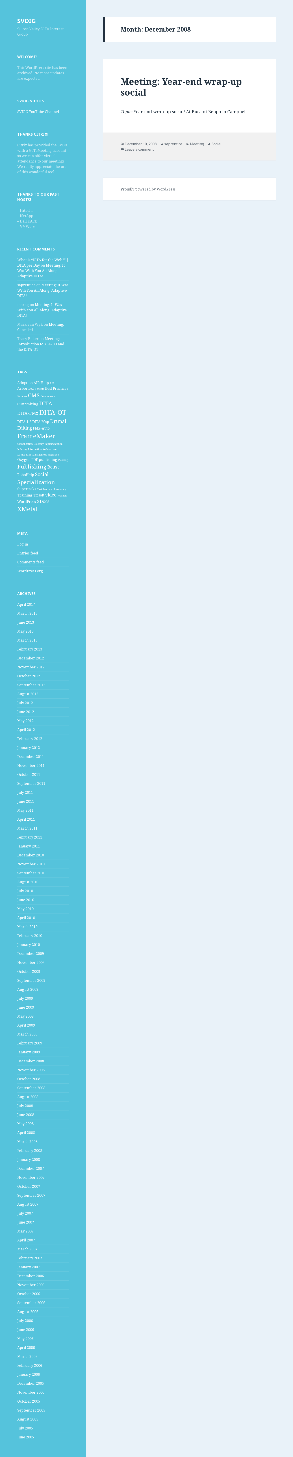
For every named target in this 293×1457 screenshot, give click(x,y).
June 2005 (25, 1437)
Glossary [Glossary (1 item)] (39, 443)
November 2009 (31, 962)
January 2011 (28, 846)
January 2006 (28, 1374)
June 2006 (25, 1329)
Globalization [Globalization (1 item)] (25, 443)
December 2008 (30, 1061)
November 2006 (31, 1284)
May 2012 (25, 720)
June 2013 (25, 622)
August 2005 (27, 1419)
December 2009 (30, 953)
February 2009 (29, 1043)
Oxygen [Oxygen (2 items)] (23, 459)
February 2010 (29, 935)
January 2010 (28, 944)
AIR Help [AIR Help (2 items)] (41, 382)
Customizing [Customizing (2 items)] (27, 404)
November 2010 (31, 864)
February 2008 (29, 1150)
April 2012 (26, 729)
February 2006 (29, 1365)
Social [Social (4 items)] (42, 474)
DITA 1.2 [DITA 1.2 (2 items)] (24, 421)
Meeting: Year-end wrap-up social (181, 86)
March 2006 (27, 1356)
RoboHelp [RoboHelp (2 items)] (25, 474)
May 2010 (25, 908)
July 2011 (25, 792)
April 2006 (26, 1347)
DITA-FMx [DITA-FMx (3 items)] (27, 413)
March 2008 (27, 1141)
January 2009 (28, 1052)
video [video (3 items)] (50, 495)
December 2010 (30, 855)
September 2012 (31, 685)
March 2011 (27, 828)
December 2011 (30, 756)
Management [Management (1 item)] (39, 454)
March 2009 (27, 1034)
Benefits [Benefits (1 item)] (39, 388)
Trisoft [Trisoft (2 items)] (38, 495)
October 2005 (28, 1401)
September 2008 (31, 1087)
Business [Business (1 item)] (22, 396)
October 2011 (28, 774)
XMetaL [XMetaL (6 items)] (28, 509)
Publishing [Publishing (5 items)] (31, 466)
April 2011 (26, 819)
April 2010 (26, 917)
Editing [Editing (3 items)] (24, 428)
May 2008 (25, 1123)
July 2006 (25, 1320)
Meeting (197, 143)
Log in (22, 544)
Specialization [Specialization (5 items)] (36, 482)
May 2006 (25, 1338)
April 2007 (26, 1240)
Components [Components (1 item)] (48, 396)
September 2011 (31, 783)
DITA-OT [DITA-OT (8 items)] (52, 412)
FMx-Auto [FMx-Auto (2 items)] (41, 428)
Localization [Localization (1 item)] (24, 454)
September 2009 (31, 980)
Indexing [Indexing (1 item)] (22, 449)
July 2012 (25, 702)
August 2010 (27, 881)
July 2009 (25, 998)
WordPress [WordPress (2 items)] (26, 501)
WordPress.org (30, 571)
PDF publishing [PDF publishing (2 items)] (44, 459)
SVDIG (26, 21)
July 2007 (25, 1213)
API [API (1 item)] (52, 383)
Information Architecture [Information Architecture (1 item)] (42, 449)
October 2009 (28, 971)
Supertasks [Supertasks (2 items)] (26, 488)
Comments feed (30, 562)
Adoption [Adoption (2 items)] (25, 382)
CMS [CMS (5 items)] (34, 395)
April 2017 (26, 604)
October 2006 (28, 1293)
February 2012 (29, 738)
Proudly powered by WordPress (148, 189)
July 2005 (25, 1428)
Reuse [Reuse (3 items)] (53, 467)
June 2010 (25, 899)
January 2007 (28, 1266)
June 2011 (25, 801)
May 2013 (25, 631)
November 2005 (31, 1392)
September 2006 (31, 1302)
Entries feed (27, 553)
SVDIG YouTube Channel (38, 111)
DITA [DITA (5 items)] (45, 403)
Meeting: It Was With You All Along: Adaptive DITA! (41, 270)
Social (216, 143)
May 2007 (25, 1231)
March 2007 (27, 1249)
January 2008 (28, 1159)
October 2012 (28, 676)
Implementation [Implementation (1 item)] (54, 443)
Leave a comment (139, 149)
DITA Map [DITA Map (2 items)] (40, 421)
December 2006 (30, 1275)
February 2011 (29, 837)
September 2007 (31, 1195)
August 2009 (27, 989)
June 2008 (25, 1114)
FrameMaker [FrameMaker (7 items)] (36, 436)
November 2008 (31, 1070)
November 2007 (31, 1177)
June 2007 (25, 1222)
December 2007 (30, 1168)
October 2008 (28, 1078)
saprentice (26, 284)
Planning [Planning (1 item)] (63, 460)
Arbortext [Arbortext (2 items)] (25, 388)
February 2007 (29, 1258)
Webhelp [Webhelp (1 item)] (62, 495)
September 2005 (31, 1410)
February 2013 (29, 649)
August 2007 (27, 1204)
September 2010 (31, 873)
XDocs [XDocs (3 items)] (43, 501)
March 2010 (27, 926)
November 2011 (31, 765)
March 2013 (27, 640)
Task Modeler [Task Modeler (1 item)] (45, 489)
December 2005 (30, 1383)
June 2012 (25, 711)
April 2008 (26, 1132)
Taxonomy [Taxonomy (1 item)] (60, 489)
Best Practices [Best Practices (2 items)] (56, 388)
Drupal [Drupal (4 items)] (58, 421)
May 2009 (25, 1016)
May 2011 (25, 810)
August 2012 (27, 693)
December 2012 (30, 658)
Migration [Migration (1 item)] (53, 454)
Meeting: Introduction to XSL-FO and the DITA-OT (40, 344)
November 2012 (31, 667)
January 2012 (28, 747)
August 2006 (27, 1311)
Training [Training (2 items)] (24, 495)
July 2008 (25, 1105)
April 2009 (26, 1025)
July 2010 (25, 890)
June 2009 (25, 1007)
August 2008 (27, 1096)
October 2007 (28, 1186)
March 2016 (27, 613)
